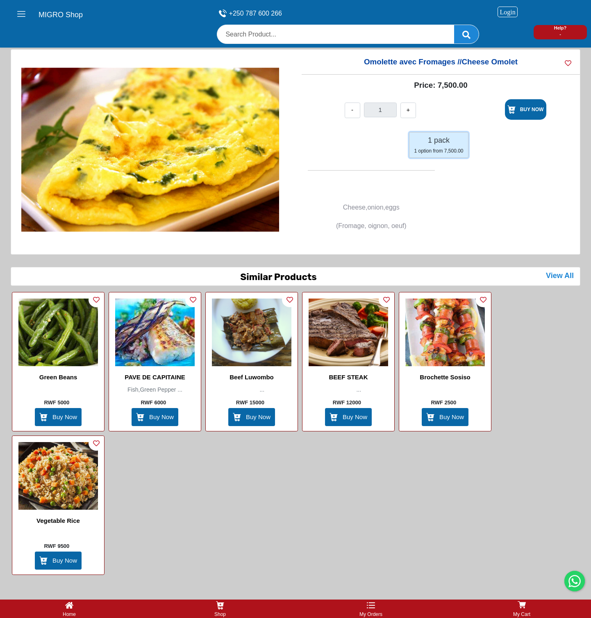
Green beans (58, 377)
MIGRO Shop (61, 15)
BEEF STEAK (348, 377)
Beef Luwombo (252, 377)
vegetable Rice (58, 520)
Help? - (560, 30)
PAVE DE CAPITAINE (155, 377)
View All (560, 275)
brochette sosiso (445, 377)
